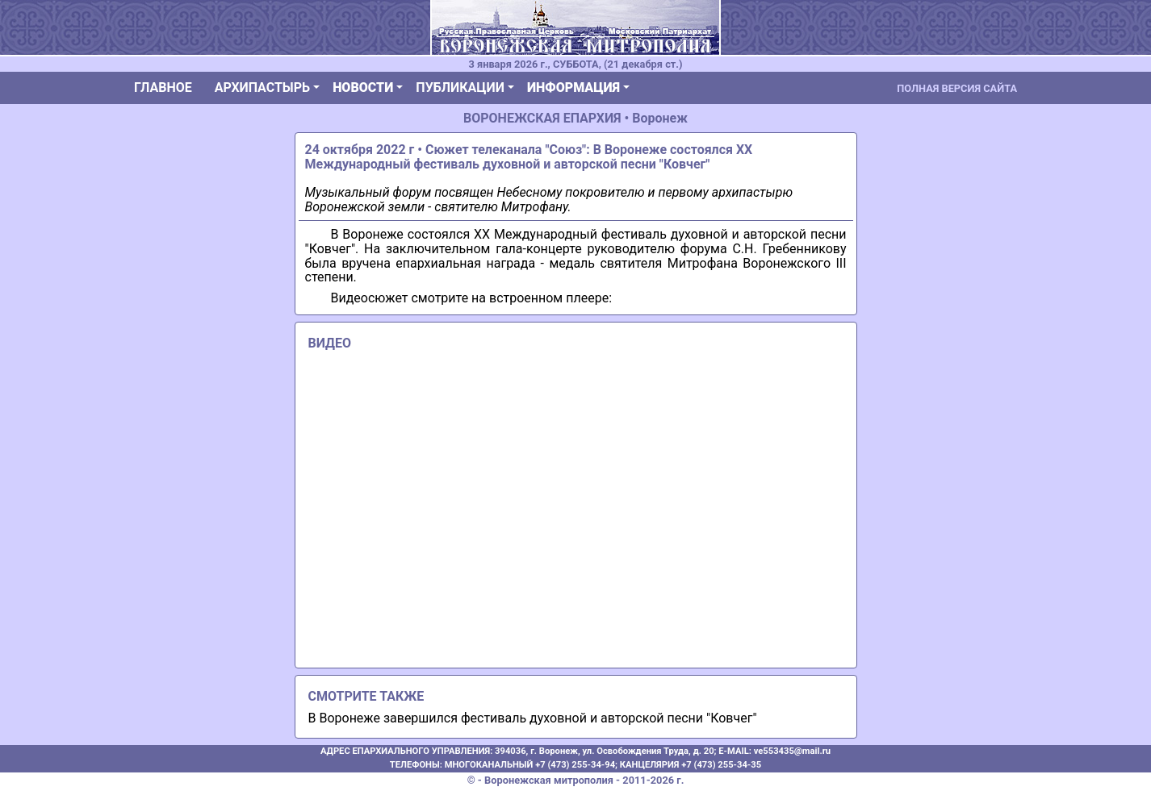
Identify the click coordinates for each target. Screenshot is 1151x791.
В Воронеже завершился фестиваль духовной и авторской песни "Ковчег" (532, 718)
